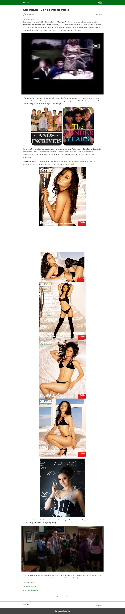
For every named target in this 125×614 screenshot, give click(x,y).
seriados (29, 590)
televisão (35, 590)
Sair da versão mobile (62, 611)
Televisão (33, 586)
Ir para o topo (98, 605)
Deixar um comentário (62, 597)
